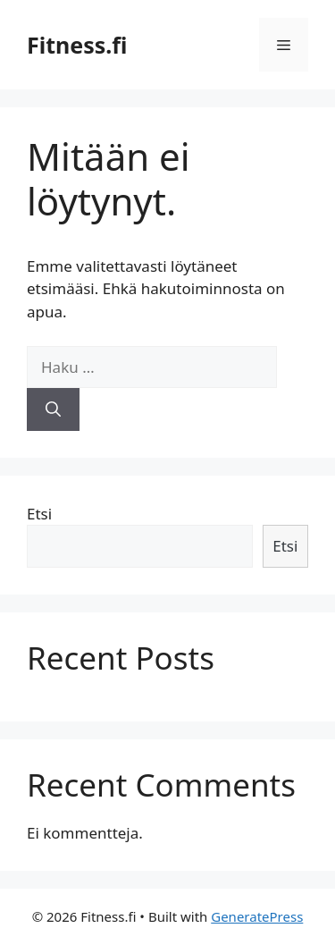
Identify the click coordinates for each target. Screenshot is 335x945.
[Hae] (53, 409)
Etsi (39, 513)
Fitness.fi (77, 45)
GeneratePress (257, 916)
